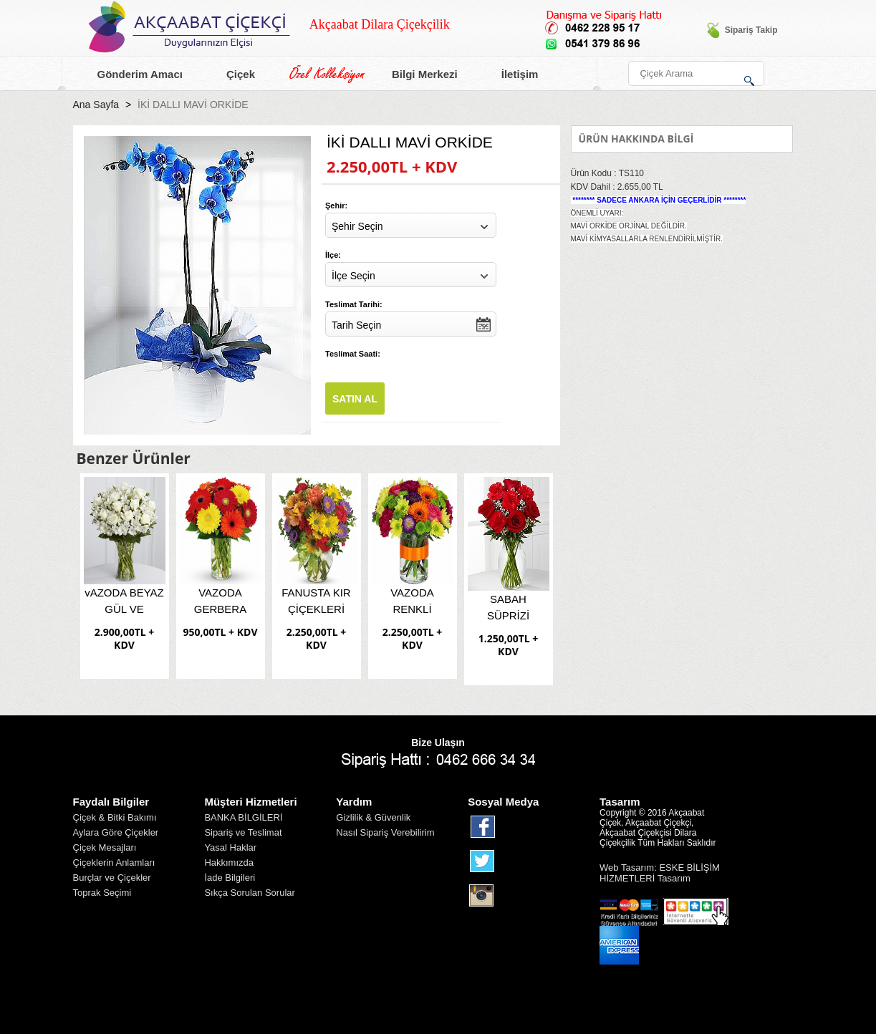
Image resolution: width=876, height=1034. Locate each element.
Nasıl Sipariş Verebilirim (385, 832)
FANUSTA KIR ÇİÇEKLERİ (315, 600)
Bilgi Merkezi (416, 75)
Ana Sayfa (96, 104)
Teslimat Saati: (352, 353)
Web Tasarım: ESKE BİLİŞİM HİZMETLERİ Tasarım (660, 873)
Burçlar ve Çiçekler (112, 877)
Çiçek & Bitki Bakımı (115, 817)
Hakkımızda (229, 862)
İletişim (511, 75)
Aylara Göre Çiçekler (116, 832)
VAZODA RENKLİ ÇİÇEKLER (412, 603)
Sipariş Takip (742, 30)
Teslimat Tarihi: (353, 304)
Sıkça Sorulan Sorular (249, 892)
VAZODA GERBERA (220, 600)
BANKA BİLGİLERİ (243, 817)
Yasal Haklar (230, 847)
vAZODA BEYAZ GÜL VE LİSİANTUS (124, 603)
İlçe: (333, 255)
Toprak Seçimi (102, 892)
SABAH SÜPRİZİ (508, 607)
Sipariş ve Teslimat (242, 832)
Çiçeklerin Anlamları (114, 862)
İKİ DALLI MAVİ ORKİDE (193, 104)
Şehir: (336, 205)
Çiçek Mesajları (105, 847)
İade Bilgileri (229, 877)
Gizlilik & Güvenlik (373, 817)
